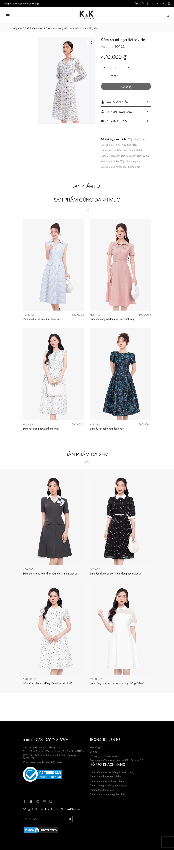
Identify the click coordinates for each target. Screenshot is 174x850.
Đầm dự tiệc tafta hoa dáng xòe (107, 428)
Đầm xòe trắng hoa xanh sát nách (41, 428)
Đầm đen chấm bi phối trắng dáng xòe (115, 573)
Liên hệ (93, 751)
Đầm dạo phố (108, 150)
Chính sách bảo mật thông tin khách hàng (112, 771)
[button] (126, 101)
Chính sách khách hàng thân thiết (107, 794)
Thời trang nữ (97, 760)
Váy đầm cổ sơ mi (110, 144)
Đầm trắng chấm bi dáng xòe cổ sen (47, 682)
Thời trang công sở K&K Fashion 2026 (125, 760)
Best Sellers (134, 166)
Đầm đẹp (122, 150)
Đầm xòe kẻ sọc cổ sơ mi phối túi (41, 318)
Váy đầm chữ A (136, 139)
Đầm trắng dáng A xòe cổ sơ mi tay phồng (118, 682)
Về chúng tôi (96, 746)
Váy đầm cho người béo (114, 166)
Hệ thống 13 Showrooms (103, 755)
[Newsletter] (47, 819)
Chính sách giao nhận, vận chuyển (108, 785)
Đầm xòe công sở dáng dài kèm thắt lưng (112, 318)
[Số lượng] (116, 67)
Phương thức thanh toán (102, 789)
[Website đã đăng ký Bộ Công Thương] (42, 773)
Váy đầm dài (129, 144)
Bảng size (115, 74)
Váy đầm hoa (123, 155)
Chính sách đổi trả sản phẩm (105, 776)
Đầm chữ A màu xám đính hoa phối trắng (50, 573)
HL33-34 (28, 424)
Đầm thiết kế (135, 150)
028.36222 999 (51, 739)
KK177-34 (95, 314)
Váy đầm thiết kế (110, 161)
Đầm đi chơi (107, 155)
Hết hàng (125, 86)
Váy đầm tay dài (140, 155)
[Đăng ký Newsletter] (69, 819)
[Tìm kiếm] (167, 15)
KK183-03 (29, 314)
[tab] (126, 102)
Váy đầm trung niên (130, 161)
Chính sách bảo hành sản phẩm (107, 780)
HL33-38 (95, 424)
